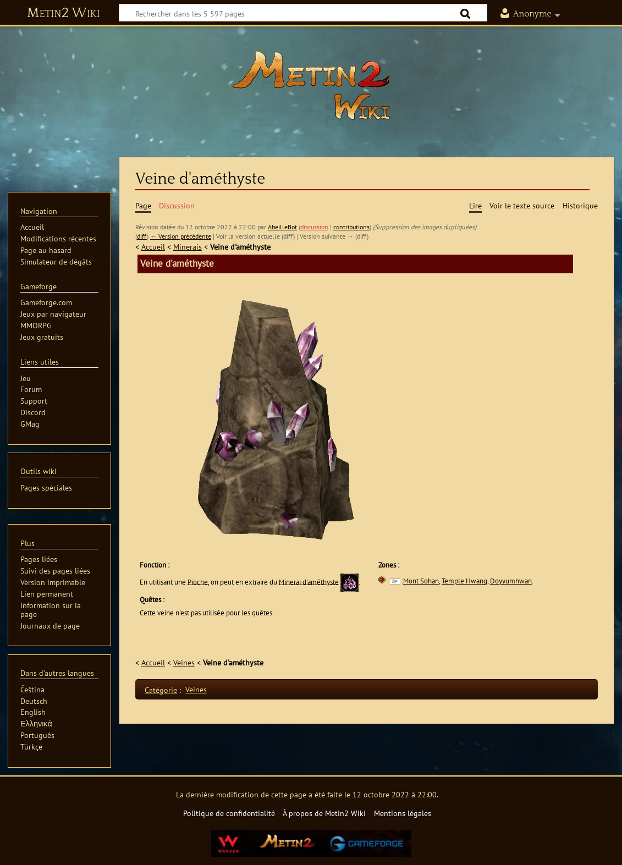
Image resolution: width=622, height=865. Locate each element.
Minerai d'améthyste (309, 581)
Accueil (153, 246)
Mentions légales (402, 813)
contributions (351, 227)
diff (142, 236)
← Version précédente (180, 236)
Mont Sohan (421, 581)
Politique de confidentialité (229, 813)
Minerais (187, 246)
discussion (314, 227)
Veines (184, 662)
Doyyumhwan (511, 581)
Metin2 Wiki (63, 13)
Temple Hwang (464, 581)
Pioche (198, 581)
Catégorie (161, 689)
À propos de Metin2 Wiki (324, 813)
